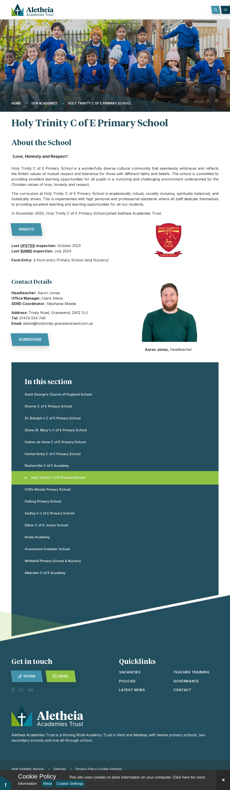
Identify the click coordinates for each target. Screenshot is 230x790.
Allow (47, 783)
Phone (26, 676)
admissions (30, 339)
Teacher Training (191, 672)
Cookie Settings (70, 783)
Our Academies (44, 103)
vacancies (130, 672)
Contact (182, 690)
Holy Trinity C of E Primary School (99, 103)
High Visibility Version (27, 769)
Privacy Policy (86, 769)
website (26, 229)
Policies (127, 681)
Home (16, 103)
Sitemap (59, 769)
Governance (186, 681)
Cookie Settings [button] (110, 769)
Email (61, 676)
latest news (132, 690)
